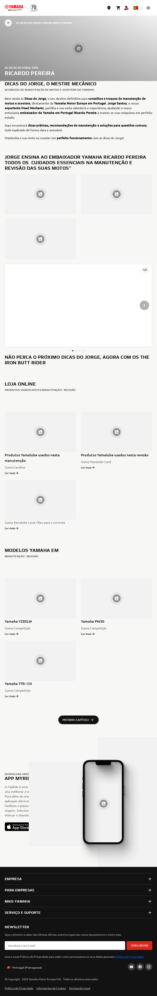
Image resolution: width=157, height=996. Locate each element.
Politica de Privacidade (129, 956)
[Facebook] (140, 966)
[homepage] (14, 7)
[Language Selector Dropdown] (136, 8)
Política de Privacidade (19, 988)
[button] (148, 8)
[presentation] (78, 305)
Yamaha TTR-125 (18, 683)
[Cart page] (118, 8)
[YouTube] (131, 966)
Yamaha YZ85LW (18, 621)
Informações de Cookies (51, 988)
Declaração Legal (79, 988)
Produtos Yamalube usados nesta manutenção (32, 458)
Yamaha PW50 (92, 621)
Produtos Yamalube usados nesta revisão (115, 455)
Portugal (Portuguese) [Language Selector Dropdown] (24, 967)
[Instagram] (148, 966)
